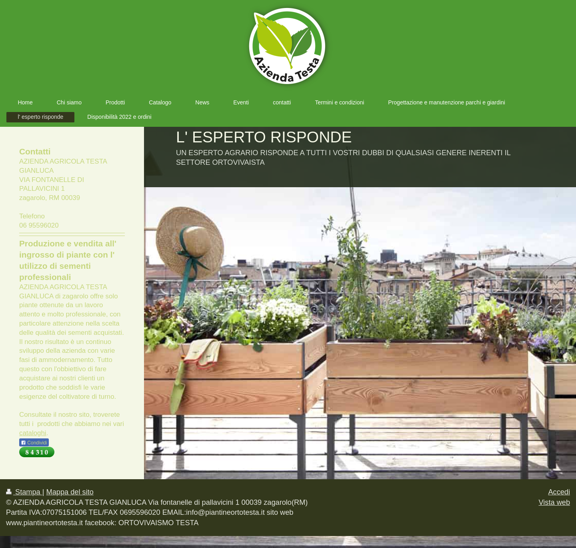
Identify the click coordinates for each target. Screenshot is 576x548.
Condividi (34, 443)
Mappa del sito (70, 492)
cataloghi (32, 433)
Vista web (554, 502)
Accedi (559, 492)
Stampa (24, 492)
